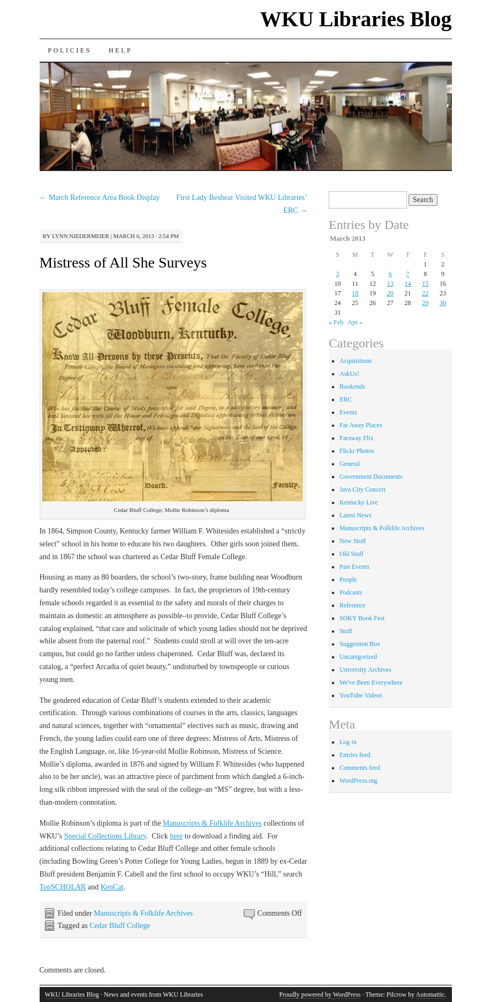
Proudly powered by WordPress (320, 994)
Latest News (355, 515)
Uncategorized (358, 656)
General (349, 463)
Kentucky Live (358, 502)
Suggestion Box (359, 644)
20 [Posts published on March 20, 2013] (390, 293)
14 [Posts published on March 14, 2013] (408, 283)
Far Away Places (360, 425)
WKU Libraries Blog (356, 19)
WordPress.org (358, 780)
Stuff (345, 631)
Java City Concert (362, 489)
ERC (345, 399)
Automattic (430, 994)
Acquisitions (355, 361)
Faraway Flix (356, 438)
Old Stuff (351, 554)
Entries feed (355, 755)
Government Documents (371, 476)
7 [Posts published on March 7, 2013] (408, 274)
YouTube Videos (360, 695)
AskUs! (349, 373)
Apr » (355, 322)
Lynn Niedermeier (80, 236)
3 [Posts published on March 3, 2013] (337, 274)
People (348, 579)
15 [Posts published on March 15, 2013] (425, 283)
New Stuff (352, 541)
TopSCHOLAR (63, 887)
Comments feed (359, 767)
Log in (348, 742)
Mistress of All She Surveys (123, 262)
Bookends (352, 386)
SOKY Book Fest (361, 618)
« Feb (336, 322)
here (176, 836)
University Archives (365, 669)
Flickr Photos (356, 451)
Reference (352, 605)
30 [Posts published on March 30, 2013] (443, 303)
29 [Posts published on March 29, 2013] (425, 303)
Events (348, 412)
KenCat (112, 887)
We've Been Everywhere (371, 682)
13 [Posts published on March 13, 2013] (390, 283)
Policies (70, 50)
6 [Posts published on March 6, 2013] (390, 274)
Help (120, 50)
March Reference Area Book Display (100, 198)
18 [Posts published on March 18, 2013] (355, 293)
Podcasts (350, 592)
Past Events (354, 566)
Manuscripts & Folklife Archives (212, 823)
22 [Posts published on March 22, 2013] (425, 293)
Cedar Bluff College (119, 926)
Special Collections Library (105, 836)
